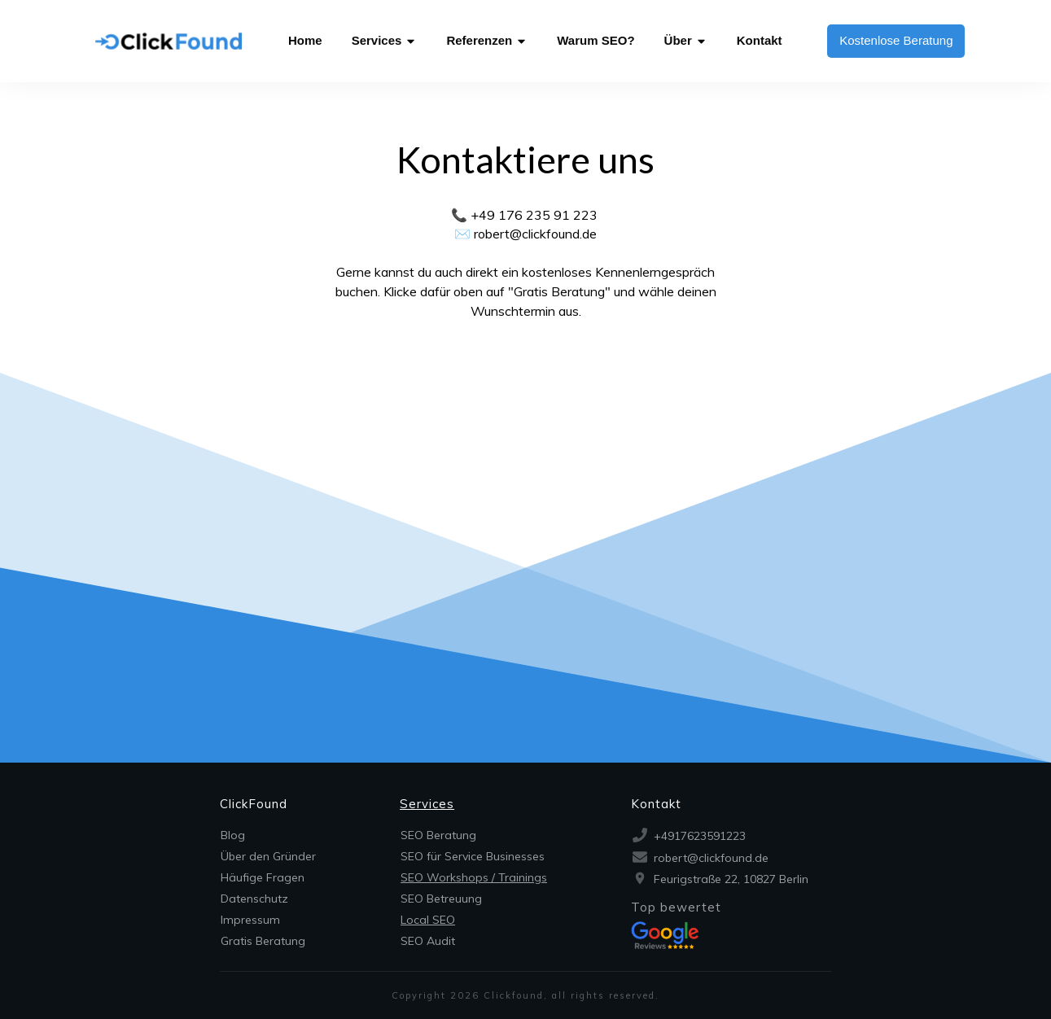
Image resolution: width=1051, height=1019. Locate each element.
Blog (233, 835)
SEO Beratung (438, 835)
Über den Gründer (268, 856)
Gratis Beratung (263, 941)
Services (427, 803)
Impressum (250, 919)
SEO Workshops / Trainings (474, 877)
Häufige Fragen (262, 877)
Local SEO (428, 919)
